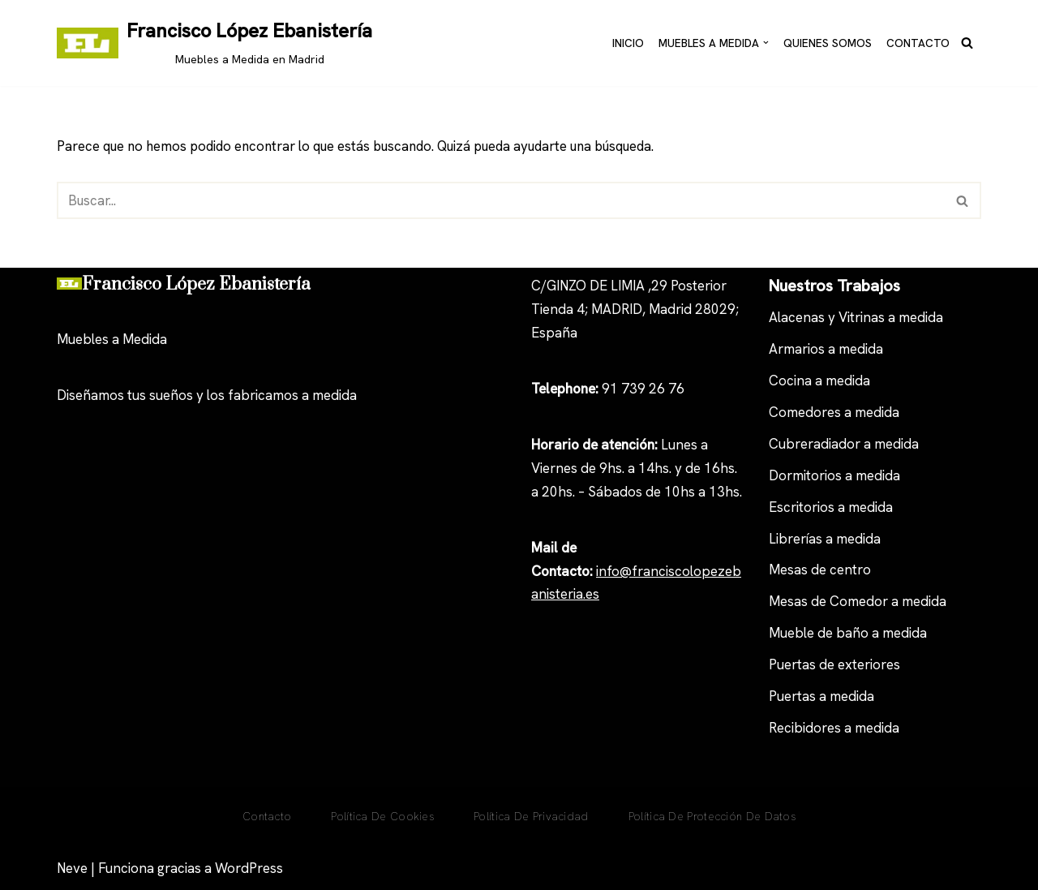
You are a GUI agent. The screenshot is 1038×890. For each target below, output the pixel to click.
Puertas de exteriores (834, 664)
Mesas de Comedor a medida (857, 602)
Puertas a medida (821, 696)
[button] (766, 42)
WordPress (249, 868)
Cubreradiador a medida (844, 444)
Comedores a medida (834, 412)
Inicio (628, 42)
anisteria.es (565, 595)
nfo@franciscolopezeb (669, 571)
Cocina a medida (819, 380)
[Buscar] (967, 43)
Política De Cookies (382, 817)
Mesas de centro (820, 570)
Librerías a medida (825, 539)
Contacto (918, 42)
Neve (72, 868)
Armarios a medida (826, 350)
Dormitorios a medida (834, 475)
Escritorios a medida (831, 507)
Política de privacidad (531, 817)
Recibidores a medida (834, 728)
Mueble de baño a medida (848, 634)
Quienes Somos (827, 42)
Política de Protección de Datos (712, 817)
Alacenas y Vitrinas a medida (856, 318)
